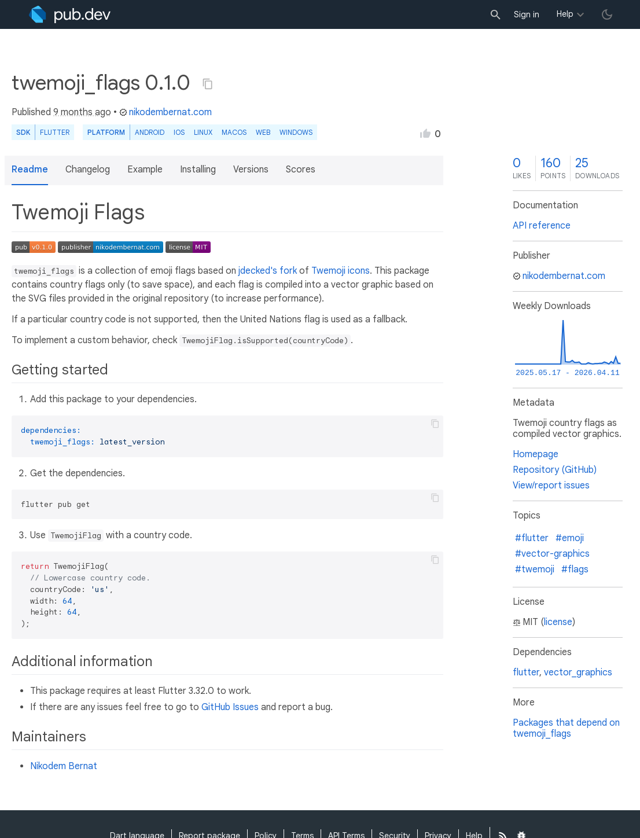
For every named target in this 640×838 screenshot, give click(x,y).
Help (565, 14)
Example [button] (145, 169)
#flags (574, 569)
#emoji (570, 538)
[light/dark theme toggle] (607, 14)
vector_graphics (578, 672)
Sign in (526, 14)
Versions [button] (250, 169)
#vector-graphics (552, 554)
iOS (179, 132)
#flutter (532, 538)
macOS (234, 132)
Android (149, 132)
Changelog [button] (87, 169)
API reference (542, 225)
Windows (295, 132)
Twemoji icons (340, 271)
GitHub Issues (230, 707)
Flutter (54, 132)
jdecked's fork (267, 271)
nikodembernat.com (165, 112)
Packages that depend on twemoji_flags (566, 728)
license (558, 622)
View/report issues (551, 485)
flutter (526, 672)
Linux (203, 132)
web (263, 132)
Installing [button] (198, 169)
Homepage (535, 454)
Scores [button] (300, 169)
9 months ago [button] (82, 112)
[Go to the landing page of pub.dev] (70, 14)
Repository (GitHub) (555, 470)
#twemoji (534, 569)
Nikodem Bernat (63, 766)
